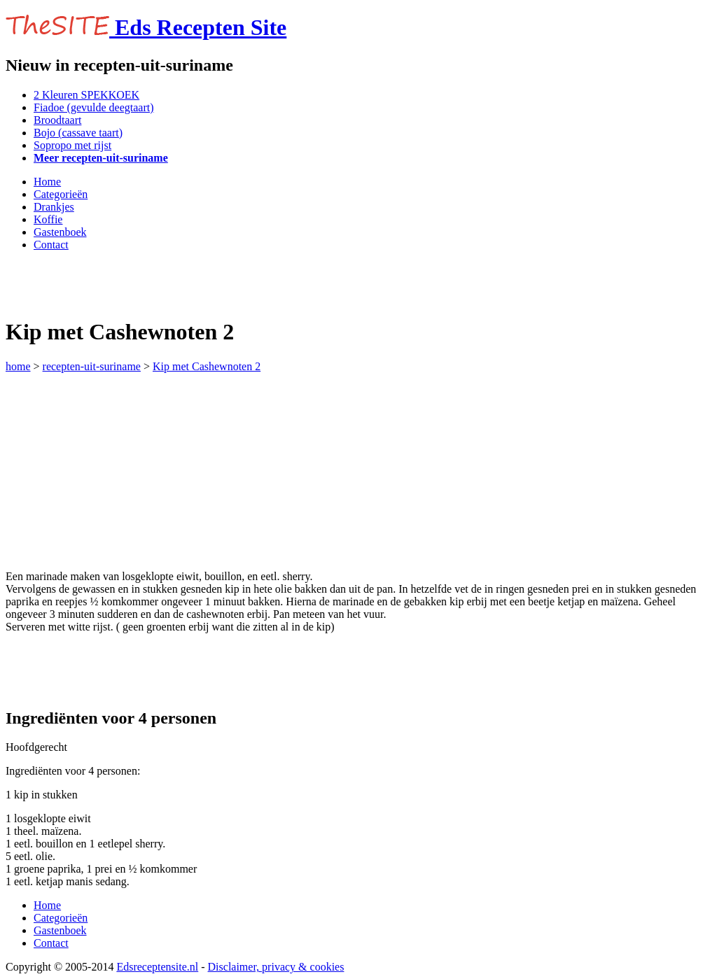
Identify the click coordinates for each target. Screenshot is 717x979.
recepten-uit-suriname (92, 366)
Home (47, 182)
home (18, 366)
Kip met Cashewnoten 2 (206, 366)
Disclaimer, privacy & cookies (276, 967)
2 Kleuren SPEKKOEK (86, 95)
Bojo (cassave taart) (78, 133)
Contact (51, 245)
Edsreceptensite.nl (157, 967)
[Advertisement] (169, 283)
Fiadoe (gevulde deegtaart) (93, 107)
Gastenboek (60, 232)
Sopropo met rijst (72, 145)
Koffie (48, 219)
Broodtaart (57, 120)
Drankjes (54, 207)
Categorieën (61, 194)
